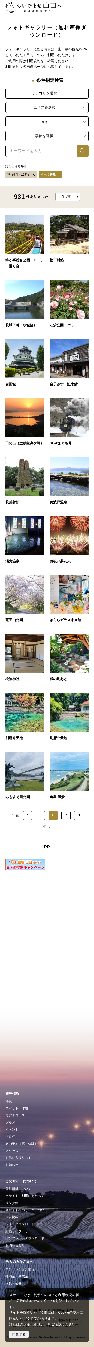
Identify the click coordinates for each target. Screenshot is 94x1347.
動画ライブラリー (18, 1231)
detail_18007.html (69, 244)
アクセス (11, 1151)
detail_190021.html (69, 483)
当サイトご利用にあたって (24, 1196)
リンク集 (11, 1203)
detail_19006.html (69, 365)
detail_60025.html (24, 244)
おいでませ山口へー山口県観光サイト (32, 8)
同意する (19, 1334)
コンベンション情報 (20, 1269)
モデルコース (15, 1115)
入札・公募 (13, 1283)
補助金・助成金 (16, 1276)
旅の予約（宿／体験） (21, 1144)
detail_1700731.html (69, 601)
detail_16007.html (69, 306)
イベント (11, 1129)
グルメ (10, 1122)
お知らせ (11, 1165)
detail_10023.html (24, 365)
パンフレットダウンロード (24, 1238)
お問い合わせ (15, 1245)
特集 (8, 1101)
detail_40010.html (24, 424)
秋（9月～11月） (19, 174)
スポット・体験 (16, 1108)
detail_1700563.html (69, 778)
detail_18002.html (24, 306)
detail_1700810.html (24, 601)
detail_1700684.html (24, 660)
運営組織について (18, 1189)
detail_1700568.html (24, 778)
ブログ (10, 1136)
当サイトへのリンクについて (26, 1210)
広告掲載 (11, 1217)
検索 (80, 151)
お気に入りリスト (18, 1158)
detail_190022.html (24, 542)
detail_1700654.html (69, 719)
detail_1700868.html (69, 542)
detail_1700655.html (24, 719)
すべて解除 (48, 174)
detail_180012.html (24, 483)
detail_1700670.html (69, 660)
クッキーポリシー (34, 1324)
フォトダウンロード (20, 1224)
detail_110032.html (69, 424)
